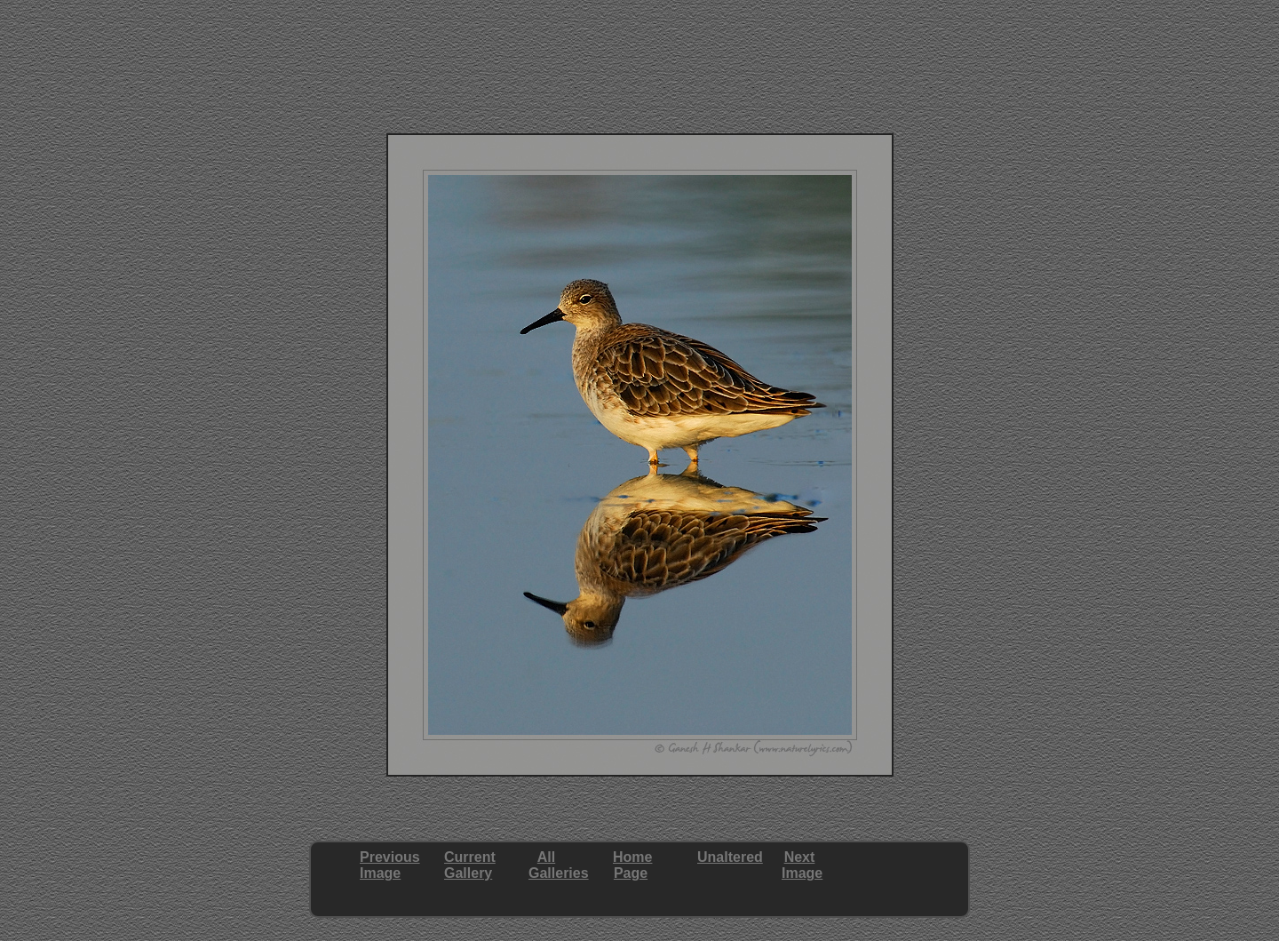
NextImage (802, 865)
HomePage (632, 865)
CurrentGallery (470, 865)
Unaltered (730, 857)
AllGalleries (558, 865)
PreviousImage (390, 865)
